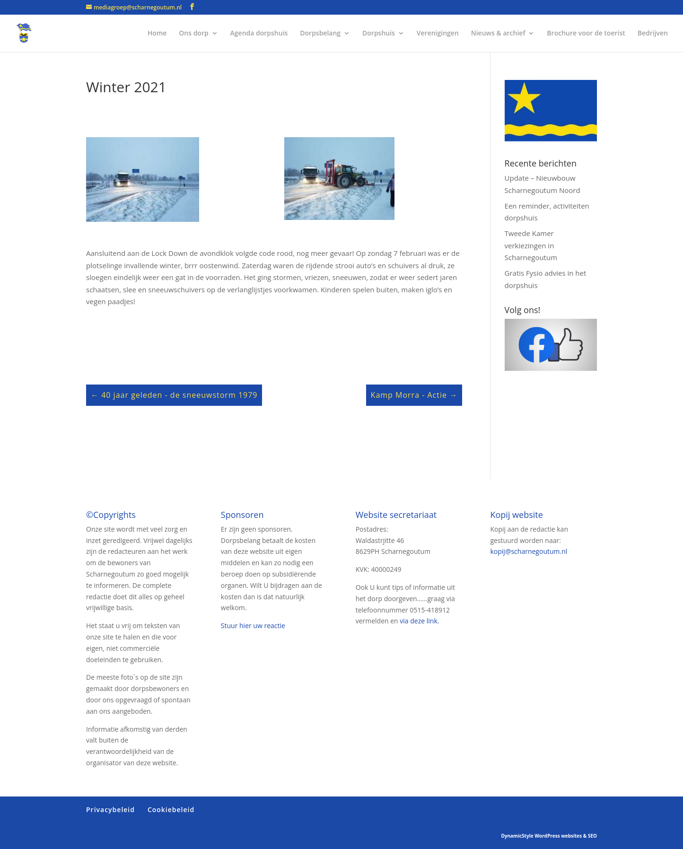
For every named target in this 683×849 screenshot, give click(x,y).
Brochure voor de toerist (586, 33)
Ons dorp (193, 33)
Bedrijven (653, 33)
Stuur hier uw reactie (253, 625)
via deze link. (419, 620)
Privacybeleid (110, 809)
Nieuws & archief (498, 33)
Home (157, 33)
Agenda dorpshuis (259, 33)
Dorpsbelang (320, 33)
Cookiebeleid (171, 809)
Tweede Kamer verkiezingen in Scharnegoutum (531, 245)
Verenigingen (438, 33)
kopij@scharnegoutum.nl (528, 551)
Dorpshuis (378, 33)
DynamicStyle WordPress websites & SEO (549, 835)
